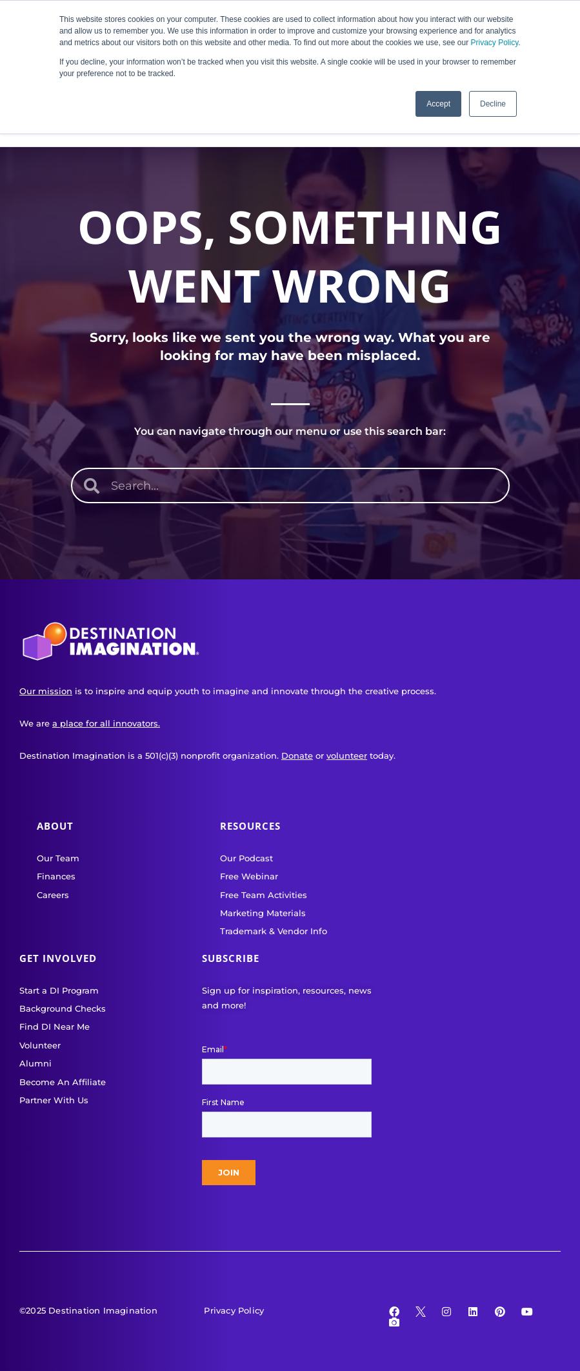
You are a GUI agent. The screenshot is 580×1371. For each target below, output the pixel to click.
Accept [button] (438, 103)
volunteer (346, 755)
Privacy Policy (494, 42)
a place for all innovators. (106, 723)
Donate (297, 755)
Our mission (45, 691)
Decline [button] (493, 103)
